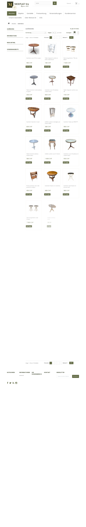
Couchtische (12, 76)
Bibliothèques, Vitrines (14, 81)
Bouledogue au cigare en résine (19, 236)
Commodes (12, 69)
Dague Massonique (19, 339)
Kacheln (74, 32)
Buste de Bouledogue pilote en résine (19, 319)
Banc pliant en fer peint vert (19, 453)
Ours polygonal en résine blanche (19, 298)
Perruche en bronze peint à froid (19, 377)
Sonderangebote (12, 476)
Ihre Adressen (35, 504)
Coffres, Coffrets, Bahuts (13, 61)
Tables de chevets (13, 50)
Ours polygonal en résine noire (19, 277)
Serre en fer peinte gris (19, 396)
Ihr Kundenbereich (37, 490)
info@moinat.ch (48, 503)
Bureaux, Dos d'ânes (14, 65)
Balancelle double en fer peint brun (19, 415)
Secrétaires (12, 67)
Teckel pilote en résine (19, 157)
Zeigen (49, 32)
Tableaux (10, 35)
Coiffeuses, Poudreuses (15, 45)
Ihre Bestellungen (36, 494)
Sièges (11, 79)
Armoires (11, 52)
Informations (12, 92)
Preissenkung (11, 33)
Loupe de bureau (18, 434)
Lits (10, 43)
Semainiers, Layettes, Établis (14, 55)
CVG (9, 96)
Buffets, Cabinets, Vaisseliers (13, 84)
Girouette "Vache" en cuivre (18, 138)
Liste (78, 32)
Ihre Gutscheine (35, 510)
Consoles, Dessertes (14, 74)
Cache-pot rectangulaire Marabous (19, 176)
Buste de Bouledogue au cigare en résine (19, 256)
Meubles (10, 38)
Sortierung (28, 32)
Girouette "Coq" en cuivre (18, 118)
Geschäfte (10, 98)
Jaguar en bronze (18, 357)
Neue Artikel (11, 112)
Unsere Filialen (11, 107)
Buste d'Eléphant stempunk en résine (19, 215)
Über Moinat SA (11, 101)
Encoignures (12, 40)
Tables (11, 72)
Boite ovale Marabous (19, 195)
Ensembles (12, 47)
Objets (10, 87)
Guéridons (12, 58)
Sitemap (21, 501)
